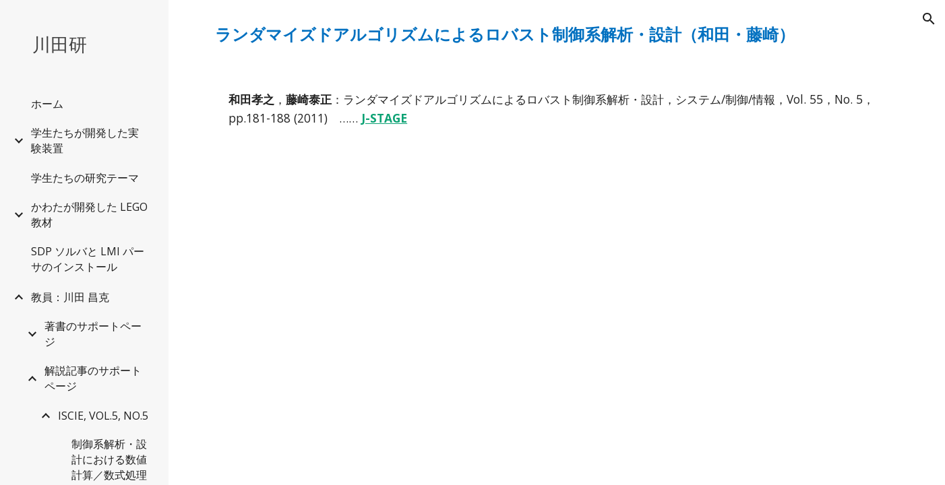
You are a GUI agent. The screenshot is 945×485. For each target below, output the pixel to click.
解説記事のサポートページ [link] (93, 378)
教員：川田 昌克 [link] (70, 297)
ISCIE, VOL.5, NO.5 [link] (103, 415)
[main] (557, 34)
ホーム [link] (47, 103)
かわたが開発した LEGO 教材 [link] (89, 214)
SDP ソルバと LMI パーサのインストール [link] (87, 259)
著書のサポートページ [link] (93, 334)
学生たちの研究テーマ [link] (85, 177)
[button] (929, 19)
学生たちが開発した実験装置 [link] (85, 140)
